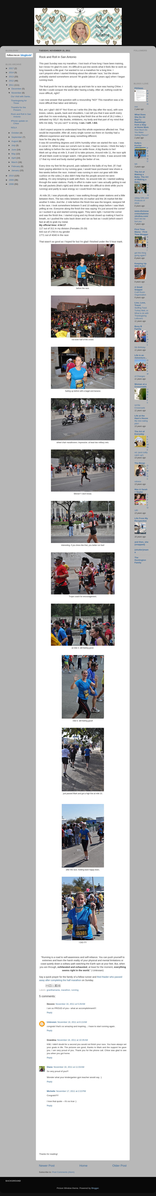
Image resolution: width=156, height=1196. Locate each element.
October (15, 133)
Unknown (52, 1022)
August (15, 141)
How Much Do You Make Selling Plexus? (142, 132)
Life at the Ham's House (141, 417)
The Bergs (140, 463)
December (16, 88)
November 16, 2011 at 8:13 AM (72, 1022)
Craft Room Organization (140, 293)
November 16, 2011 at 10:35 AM (72, 1040)
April (13, 158)
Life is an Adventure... (141, 356)
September (17, 137)
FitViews (139, 88)
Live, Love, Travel (140, 304)
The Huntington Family (140, 560)
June (14, 149)
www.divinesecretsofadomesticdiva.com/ (142, 213)
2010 (11, 175)
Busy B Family (138, 327)
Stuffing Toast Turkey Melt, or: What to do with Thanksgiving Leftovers (142, 313)
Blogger (95, 1188)
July (13, 145)
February (16, 166)
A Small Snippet (138, 288)
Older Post (119, 1165)
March (14, 162)
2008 (11, 184)
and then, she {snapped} (141, 543)
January (15, 170)
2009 (11, 180)
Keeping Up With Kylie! (140, 264)
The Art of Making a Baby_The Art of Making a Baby (141, 177)
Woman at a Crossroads (141, 385)
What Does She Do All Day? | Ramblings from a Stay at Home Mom (142, 120)
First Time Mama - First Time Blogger (141, 232)
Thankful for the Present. (18, 108)
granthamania (53, 990)
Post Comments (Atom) (63, 1172)
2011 (11, 85)
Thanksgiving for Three (19, 101)
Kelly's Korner (138, 144)
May (13, 154)
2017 (11, 68)
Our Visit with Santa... (21, 96)
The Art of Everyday (140, 432)
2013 (11, 76)
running (74, 990)
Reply (49, 1012)
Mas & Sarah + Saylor (141, 490)
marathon (65, 990)
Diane (50, 1067)
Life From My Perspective (141, 519)
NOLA (14, 127)
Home (83, 1165)
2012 (11, 81)
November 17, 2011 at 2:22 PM (71, 1091)
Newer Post (47, 1165)
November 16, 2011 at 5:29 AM (70, 1004)
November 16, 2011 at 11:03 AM (69, 1067)
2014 (11, 72)
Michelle (51, 1091)
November (16, 93)
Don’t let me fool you (140, 220)
